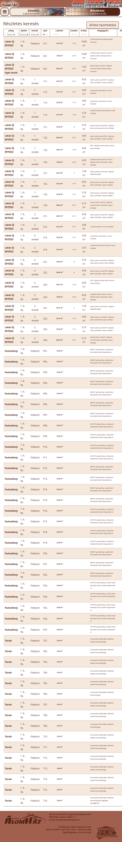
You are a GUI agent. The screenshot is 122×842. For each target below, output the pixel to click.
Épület (24, 30)
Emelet (34, 30)
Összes (11, 34)
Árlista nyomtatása (102, 25)
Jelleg (11, 30)
